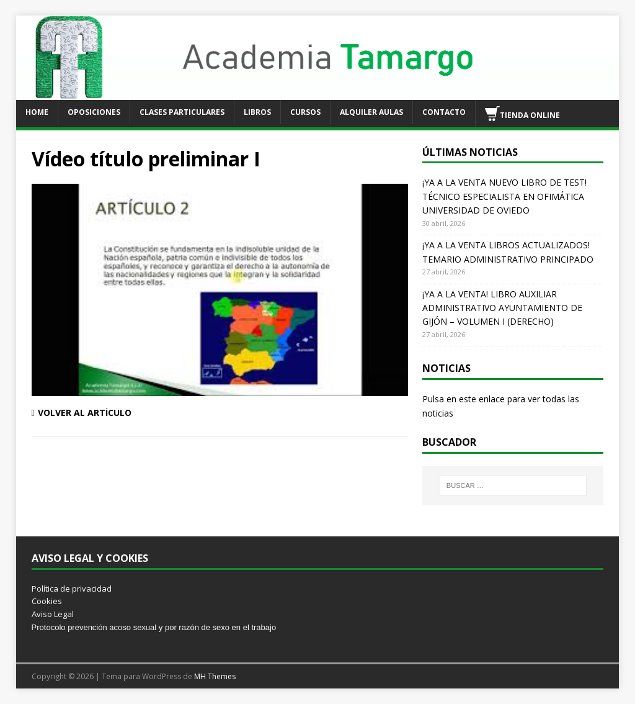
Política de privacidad (72, 588)
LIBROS (257, 112)
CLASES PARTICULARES (182, 112)
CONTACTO (444, 112)
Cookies (47, 601)
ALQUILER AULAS (371, 112)
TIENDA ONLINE (522, 113)
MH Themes (215, 676)
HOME (36, 112)
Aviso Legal (53, 614)
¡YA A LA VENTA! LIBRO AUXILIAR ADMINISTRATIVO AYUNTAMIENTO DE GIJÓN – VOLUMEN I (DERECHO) (502, 308)
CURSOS (305, 112)
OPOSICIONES (94, 112)
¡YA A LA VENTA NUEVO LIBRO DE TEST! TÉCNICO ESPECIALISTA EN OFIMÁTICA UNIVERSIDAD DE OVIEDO (504, 196)
